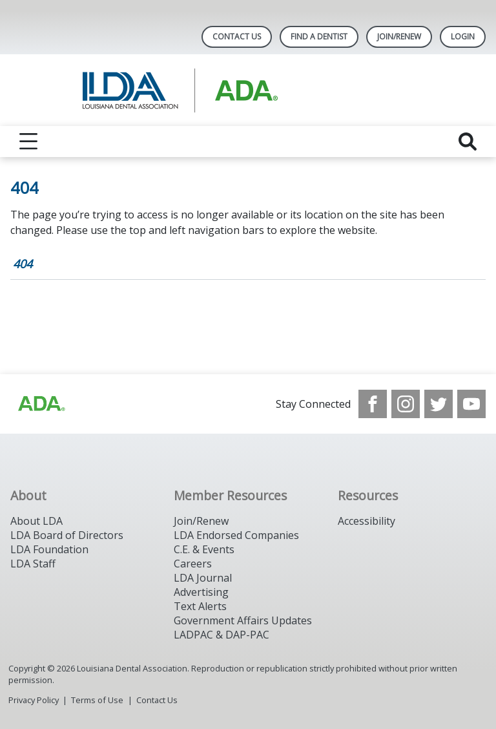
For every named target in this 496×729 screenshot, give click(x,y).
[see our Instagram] (405, 404)
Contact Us (236, 36)
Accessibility (366, 521)
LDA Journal (203, 578)
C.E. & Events (204, 549)
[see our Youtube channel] (471, 404)
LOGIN (463, 36)
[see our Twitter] (438, 404)
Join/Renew (399, 36)
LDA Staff (33, 563)
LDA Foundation (49, 549)
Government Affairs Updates (243, 620)
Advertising (201, 592)
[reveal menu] (28, 141)
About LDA (36, 521)
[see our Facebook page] (372, 404)
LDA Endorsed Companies (236, 535)
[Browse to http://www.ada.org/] (40, 404)
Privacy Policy (33, 700)
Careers (193, 563)
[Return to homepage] (248, 90)
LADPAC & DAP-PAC (221, 635)
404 (22, 263)
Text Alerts (200, 606)
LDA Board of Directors (66, 535)
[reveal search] (468, 141)
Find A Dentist (319, 36)
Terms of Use (97, 700)
